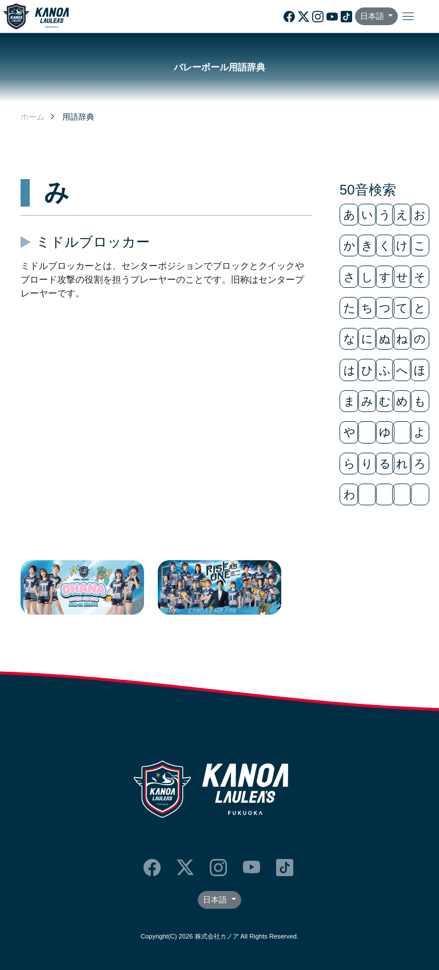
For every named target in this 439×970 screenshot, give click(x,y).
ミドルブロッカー (93, 242)
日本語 (373, 16)
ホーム (33, 116)
